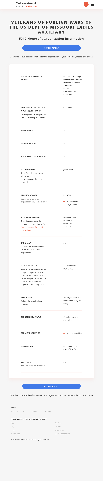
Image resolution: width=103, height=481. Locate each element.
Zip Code (58, 423)
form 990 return (27, 227)
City (12, 427)
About (25, 411)
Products (14, 411)
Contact (35, 411)
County (58, 427)
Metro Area (15, 434)
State (13, 430)
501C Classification (62, 434)
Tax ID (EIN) (59, 430)
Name (13, 423)
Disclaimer (47, 411)
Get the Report (51, 48)
